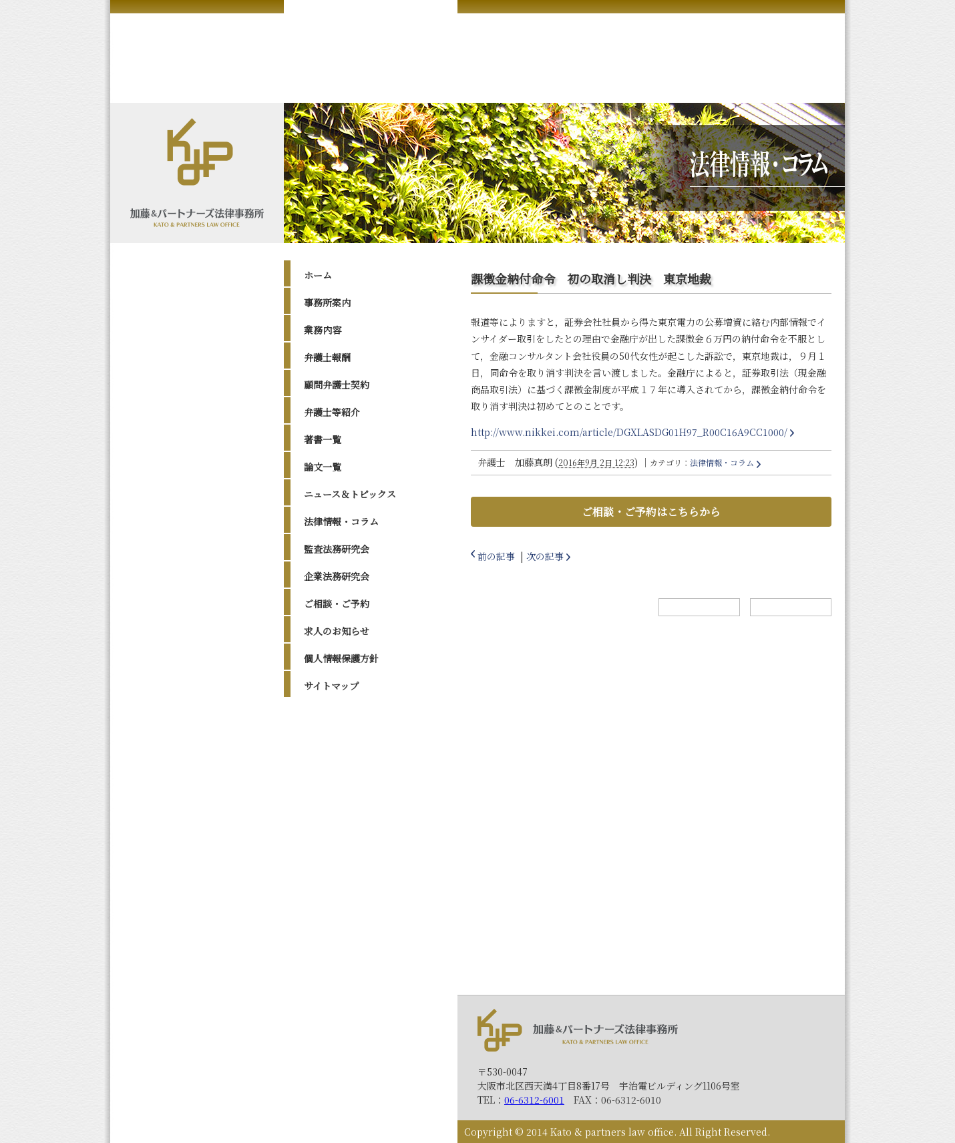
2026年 (332, 725)
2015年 (332, 893)
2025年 (332, 741)
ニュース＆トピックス (350, 494)
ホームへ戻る (699, 607)
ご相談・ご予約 (336, 603)
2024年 (332, 758)
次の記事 (545, 556)
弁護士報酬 (327, 357)
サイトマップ (331, 685)
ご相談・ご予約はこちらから (651, 511)
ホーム (318, 275)
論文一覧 (322, 466)
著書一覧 (322, 439)
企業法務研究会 (336, 576)
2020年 (332, 826)
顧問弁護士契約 (336, 384)
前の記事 (496, 556)
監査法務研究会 (336, 548)
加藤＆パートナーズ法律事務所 (578, 1030)
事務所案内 (327, 302)
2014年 (332, 910)
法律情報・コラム (341, 521)
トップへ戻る (790, 607)
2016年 (332, 876)
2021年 (332, 809)
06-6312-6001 (534, 1099)
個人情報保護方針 (341, 658)
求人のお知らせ (336, 631)
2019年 (332, 842)
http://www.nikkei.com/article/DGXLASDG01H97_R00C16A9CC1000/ (629, 432)
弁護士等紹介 (332, 412)
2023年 (332, 775)
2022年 (332, 792)
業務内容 (322, 329)
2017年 (332, 860)
